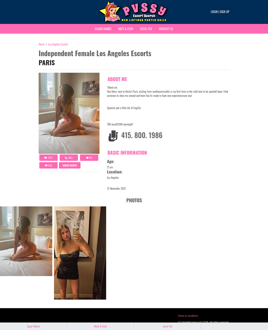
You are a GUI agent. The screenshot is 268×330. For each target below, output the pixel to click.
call (69, 157)
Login (214, 11)
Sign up (224, 11)
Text (48, 157)
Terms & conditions (188, 315)
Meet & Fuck (125, 28)
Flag (48, 165)
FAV (89, 157)
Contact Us (166, 28)
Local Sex (146, 28)
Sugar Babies (103, 28)
